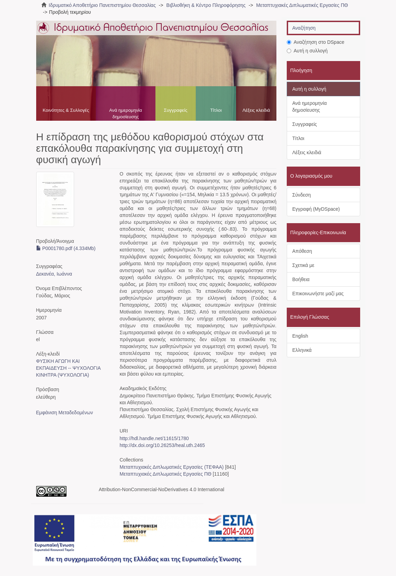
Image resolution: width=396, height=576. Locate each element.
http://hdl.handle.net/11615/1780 (154, 438)
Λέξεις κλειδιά (256, 110)
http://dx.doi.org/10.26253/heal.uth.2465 (162, 445)
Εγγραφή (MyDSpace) (316, 209)
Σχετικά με (303, 265)
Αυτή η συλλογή (307, 50)
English (300, 336)
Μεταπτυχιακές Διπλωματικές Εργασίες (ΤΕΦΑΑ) (172, 467)
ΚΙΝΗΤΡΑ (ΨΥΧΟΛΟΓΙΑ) (62, 375)
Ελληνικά (302, 350)
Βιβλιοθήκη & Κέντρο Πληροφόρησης (206, 5)
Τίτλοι (216, 110)
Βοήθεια (300, 279)
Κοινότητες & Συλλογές (66, 110)
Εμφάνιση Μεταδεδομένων (64, 412)
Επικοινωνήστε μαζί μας (318, 293)
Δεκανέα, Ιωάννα (54, 274)
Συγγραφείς (175, 110)
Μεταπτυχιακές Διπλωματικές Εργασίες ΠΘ (302, 5)
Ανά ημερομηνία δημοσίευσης (125, 113)
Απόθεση (302, 251)
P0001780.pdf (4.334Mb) (66, 248)
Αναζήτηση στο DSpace (315, 42)
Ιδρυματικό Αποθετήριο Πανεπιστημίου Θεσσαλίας (102, 5)
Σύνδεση (301, 195)
